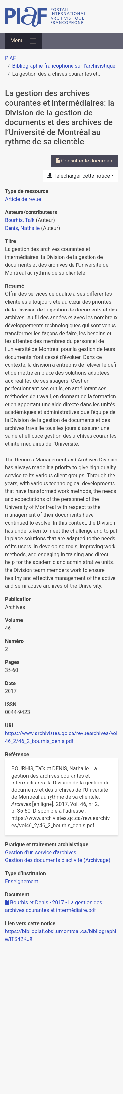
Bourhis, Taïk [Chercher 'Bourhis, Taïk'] (20, 220)
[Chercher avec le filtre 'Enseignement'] (21, 881)
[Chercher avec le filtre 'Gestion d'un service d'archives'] (40, 852)
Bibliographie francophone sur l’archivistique (63, 66)
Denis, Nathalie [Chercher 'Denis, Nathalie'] (22, 228)
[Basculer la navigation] (23, 41)
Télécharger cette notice (78, 176)
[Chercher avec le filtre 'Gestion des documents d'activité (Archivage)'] (57, 860)
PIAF (10, 58)
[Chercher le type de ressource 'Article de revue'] (23, 199)
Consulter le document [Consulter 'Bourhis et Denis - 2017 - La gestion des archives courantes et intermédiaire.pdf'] (85, 161)
